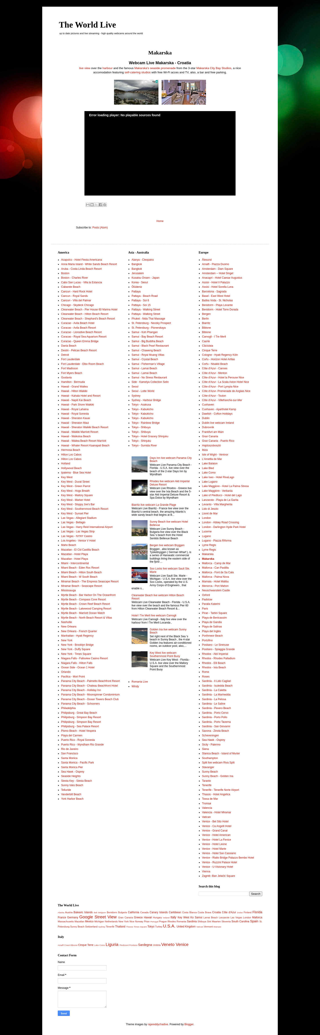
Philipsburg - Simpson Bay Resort (81, 717)
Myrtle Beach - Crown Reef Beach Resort (85, 603)
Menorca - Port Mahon (215, 585)
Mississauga (68, 590)
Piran (147, 921)
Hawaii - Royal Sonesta (75, 413)
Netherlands (111, 921)
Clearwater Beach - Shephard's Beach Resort (88, 318)
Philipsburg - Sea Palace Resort (80, 726)
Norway (139, 921)
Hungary (157, 917)
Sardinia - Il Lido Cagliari (216, 681)
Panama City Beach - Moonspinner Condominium (90, 694)
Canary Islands (159, 912)
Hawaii (148, 917)
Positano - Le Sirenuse (215, 644)
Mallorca (257, 917)
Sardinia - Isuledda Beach (217, 685)
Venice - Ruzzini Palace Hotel (219, 862)
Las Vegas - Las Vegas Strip (78, 531)
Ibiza (205, 450)
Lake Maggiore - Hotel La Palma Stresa (225, 486)
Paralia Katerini (211, 603)
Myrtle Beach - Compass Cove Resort (83, 599)
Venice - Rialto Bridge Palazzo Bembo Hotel (228, 857)
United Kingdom (186, 926)
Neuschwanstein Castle (216, 590)
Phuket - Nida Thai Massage (148, 318)
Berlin (205, 318)
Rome (205, 671)
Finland (247, 912)
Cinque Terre (209, 350)
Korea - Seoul (140, 282)
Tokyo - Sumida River (144, 445)
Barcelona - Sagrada (214, 291)
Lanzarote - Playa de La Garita (220, 500)
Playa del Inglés (211, 631)
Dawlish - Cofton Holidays (217, 413)
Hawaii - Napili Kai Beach (76, 400)
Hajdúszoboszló (211, 445)
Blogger (189, 1024)
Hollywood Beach (71, 468)
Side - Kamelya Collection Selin (150, 382)
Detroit (65, 354)
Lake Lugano (209, 481)
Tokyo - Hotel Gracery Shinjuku (150, 436)
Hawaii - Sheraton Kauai (75, 418)
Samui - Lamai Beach (144, 368)
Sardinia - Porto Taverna (216, 721)
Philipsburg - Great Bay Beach (79, 712)
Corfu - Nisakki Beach (215, 364)
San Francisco (69, 753)
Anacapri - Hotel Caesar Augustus (222, 277)
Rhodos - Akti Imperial (215, 653)
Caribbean (175, 912)
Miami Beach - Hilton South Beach (81, 572)
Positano (133, 945)
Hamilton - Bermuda (73, 382)
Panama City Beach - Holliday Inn (81, 690)
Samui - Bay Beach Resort (147, 336)
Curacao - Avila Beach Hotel (77, 323)
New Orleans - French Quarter (79, 631)
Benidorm (112, 912)
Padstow (207, 599)
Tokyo (151, 926)
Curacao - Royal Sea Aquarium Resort (83, 336)
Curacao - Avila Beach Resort (78, 327)
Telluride (66, 789)
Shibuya (202, 921)
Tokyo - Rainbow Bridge (146, 422)
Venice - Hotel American (216, 835)
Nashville (66, 622)
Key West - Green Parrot (75, 486)
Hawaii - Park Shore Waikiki (77, 404)
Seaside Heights (70, 776)
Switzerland (91, 926)
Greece (138, 917)
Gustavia (66, 377)
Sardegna (145, 945)
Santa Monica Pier (72, 767)
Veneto (168, 944)
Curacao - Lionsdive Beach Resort (81, 332)
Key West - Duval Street (75, 481)
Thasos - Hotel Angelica (216, 794)
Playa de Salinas (212, 626)
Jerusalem (138, 273)
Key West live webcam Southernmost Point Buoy (165, 654)
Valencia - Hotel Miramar (216, 812)
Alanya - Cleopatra (143, 259)
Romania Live (140, 681)
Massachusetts (66, 921)
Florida (257, 912)
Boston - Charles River (74, 277)
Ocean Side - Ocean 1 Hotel (77, 667)
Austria (69, 912)
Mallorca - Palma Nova (215, 576)
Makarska (208, 554)
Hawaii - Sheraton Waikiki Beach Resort (84, 427)
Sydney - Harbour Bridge (146, 400)
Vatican (206, 817)
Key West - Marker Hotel (75, 500)
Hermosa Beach (70, 450)
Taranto (206, 780)
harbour (107, 68)
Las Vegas (236, 917)
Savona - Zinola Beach (215, 730)
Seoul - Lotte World (143, 391)
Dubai (240, 912)
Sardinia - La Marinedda (216, 694)
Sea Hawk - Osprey (72, 771)
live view (84, 68)
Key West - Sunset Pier (75, 513)
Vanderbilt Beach (71, 794)
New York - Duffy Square (75, 649)
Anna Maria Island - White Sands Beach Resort (89, 264)
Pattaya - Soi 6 (140, 300)
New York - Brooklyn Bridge (77, 644)
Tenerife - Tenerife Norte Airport (220, 789)
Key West (66, 477)
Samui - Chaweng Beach (146, 350)
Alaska (61, 912)
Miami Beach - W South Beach (79, 576)
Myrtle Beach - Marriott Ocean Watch (83, 613)
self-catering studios (138, 72)
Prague (163, 921)
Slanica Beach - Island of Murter (221, 753)
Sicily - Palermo (211, 744)
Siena (205, 749)
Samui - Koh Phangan (145, 332)
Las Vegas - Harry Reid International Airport (86, 527)
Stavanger (208, 767)
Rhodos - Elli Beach (213, 663)
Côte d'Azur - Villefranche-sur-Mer (222, 400)
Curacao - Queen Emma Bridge (79, 341)
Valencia (207, 807)
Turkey (158, 926)
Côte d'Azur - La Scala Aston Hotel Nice (225, 382)
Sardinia (192, 921)
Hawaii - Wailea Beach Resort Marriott (83, 440)
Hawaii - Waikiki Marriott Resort (79, 432)
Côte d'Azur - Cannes (214, 368)
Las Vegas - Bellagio (73, 522)
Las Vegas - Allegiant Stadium (78, 517)
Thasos (129, 926)
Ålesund (207, 259)
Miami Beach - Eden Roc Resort (80, 567)
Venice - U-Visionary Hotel (217, 866)
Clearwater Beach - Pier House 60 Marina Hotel (89, 309)
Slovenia (226, 921)
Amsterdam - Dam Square (217, 268)
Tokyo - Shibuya (141, 427)
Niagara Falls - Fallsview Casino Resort (84, 658)
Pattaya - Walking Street (146, 309)
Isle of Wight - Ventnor (215, 454)
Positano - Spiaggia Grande (218, 649)
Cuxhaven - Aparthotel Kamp (219, 409)
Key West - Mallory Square (77, 495)
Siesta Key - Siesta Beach (76, 780)
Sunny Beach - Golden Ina (217, 776)
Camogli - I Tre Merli (214, 336)
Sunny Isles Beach (72, 785)
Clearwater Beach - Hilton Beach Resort (84, 314)
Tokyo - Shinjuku (141, 440)
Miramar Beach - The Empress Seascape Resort (90, 581)
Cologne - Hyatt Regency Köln (220, 354)
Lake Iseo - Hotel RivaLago (218, 477)
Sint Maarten (214, 921)
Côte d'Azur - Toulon (214, 395)
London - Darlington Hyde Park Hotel (224, 527)
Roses (206, 676)
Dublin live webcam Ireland (218, 422)
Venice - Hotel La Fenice (216, 839)
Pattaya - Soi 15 (141, 305)
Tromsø (206, 803)
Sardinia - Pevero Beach (216, 708)
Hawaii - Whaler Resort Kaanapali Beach (85, 445)
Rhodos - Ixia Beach (214, 667)
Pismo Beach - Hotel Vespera (78, 730)
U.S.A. (169, 926)
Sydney (136, 395)
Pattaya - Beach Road (145, 296)
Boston (65, 273)
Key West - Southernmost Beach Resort (84, 508)
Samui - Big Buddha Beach (148, 341)
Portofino (207, 640)
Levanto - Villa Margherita (217, 504)
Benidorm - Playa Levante (217, 305)
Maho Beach (68, 545)
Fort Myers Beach (71, 373)
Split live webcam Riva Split (218, 762)
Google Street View (98, 917)
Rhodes (172, 921)
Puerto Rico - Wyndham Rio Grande (82, 744)
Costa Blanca (189, 912)
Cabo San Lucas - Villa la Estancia (81, 282)
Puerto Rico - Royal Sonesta (78, 739)
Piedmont (124, 945)
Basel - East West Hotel (216, 296)
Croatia (216, 912)
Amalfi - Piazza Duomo (215, 264)
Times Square (140, 926)
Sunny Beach (210, 771)
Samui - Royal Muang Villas (148, 354)
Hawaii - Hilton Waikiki (74, 391)
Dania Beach (68, 345)
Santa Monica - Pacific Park (77, 762)
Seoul (135, 386)
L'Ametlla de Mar (212, 459)
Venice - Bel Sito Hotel (215, 821)
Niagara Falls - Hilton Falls (76, 663)
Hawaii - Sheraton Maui (75, 422)
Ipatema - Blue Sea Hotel (76, 472)
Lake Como (209, 472)
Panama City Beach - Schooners (80, 703)
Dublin (206, 418)
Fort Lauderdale (70, 359)
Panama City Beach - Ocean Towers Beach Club (90, 699)
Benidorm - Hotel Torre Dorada (220, 309)
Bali (95, 912)
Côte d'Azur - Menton (214, 373)
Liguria (112, 944)
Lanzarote (224, 917)
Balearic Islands (83, 912)
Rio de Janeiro (69, 749)
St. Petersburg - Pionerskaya (149, 327)
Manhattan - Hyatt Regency (77, 635)
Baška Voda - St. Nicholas (217, 300)
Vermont (208, 926)
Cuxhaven (208, 404)
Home (160, 221)
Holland (65, 463)
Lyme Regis (209, 545)
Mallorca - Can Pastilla (215, 567)
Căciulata (207, 345)
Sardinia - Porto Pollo (214, 717)
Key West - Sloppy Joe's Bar (78, 504)
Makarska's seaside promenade (155, 68)
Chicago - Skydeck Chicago (77, 305)
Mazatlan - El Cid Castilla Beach (80, 549)
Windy (135, 686)
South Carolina (240, 921)
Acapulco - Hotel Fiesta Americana (81, 259)
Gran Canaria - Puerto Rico (218, 440)
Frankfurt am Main (213, 432)
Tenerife (207, 785)
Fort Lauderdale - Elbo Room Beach (82, 364)
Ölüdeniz (137, 286)
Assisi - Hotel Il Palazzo (216, 282)
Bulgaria (122, 912)
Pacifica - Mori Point (73, 676)
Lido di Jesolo (210, 508)
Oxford (206, 595)
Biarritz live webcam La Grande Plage (154, 504)
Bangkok (137, 264)
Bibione (206, 327)
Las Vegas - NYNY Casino (76, 536)
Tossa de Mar (210, 798)
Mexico (89, 921)
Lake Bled (208, 468)
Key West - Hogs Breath (75, 490)
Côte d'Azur (229, 912)
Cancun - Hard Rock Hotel (76, 291)
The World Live (87, 24)
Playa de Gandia (212, 622)
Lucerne (207, 531)
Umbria (157, 945)
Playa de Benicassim (214, 617)
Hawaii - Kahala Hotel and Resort (80, 395)
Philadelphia (68, 708)
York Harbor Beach (72, 798)
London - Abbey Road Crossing (220, 522)
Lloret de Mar (210, 513)
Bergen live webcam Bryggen (167, 545)
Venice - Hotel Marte (214, 848)
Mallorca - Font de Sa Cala (218, 572)
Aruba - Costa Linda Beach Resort (81, 268)
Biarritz (206, 323)
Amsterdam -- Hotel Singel (217, 273)
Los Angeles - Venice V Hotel (78, 540)
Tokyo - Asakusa (141, 404)
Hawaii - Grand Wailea (74, 386)
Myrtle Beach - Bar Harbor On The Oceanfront (88, 595)
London (206, 517)
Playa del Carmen (71, 735)
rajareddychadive (158, 1024)
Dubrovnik (208, 427)
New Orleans (68, 626)
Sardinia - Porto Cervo (215, 712)
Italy (173, 917)
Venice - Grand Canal (215, 830)
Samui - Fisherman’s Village (148, 364)
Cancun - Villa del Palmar (76, 300)
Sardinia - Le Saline (213, 703)
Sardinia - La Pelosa (214, 699)
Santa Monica (69, 758)
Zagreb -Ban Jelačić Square (218, 875)
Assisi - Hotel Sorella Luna (217, 286)
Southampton (210, 758)
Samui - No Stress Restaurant (149, 377)
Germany (72, 917)
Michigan (99, 921)
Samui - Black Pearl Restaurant (150, 345)
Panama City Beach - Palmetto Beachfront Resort (90, 681)
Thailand (120, 926)
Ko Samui (196, 917)
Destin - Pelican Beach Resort (79, 350)
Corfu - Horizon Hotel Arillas (218, 359)
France (62, 917)
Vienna (206, 871)
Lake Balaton (210, 463)
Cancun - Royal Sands (74, 296)
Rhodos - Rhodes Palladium (218, 658)
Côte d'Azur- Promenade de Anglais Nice (226, 391)
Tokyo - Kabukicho (142, 409)
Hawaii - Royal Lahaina (74, 409)
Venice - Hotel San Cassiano (219, 853)
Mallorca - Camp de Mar (216, 563)
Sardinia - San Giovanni (216, 726)
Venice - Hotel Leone (214, 844)
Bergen (206, 314)
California (133, 912)
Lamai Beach (210, 917)
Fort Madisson (69, 368)
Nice (132, 921)
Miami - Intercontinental (75, 563)
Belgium (102, 912)
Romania (181, 921)
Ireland (166, 917)
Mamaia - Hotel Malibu (215, 581)
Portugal (154, 921)
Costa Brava (204, 912)
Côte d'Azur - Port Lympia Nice (220, 386)
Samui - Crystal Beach (145, 359)
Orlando (66, 671)
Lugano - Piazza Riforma (216, 540)
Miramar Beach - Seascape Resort (81, 585)
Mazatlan (79, 921)
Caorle (206, 341)
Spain (254, 921)
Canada (144, 912)
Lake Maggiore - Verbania (217, 490)
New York (66, 640)
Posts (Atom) (100, 227)
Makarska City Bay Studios (214, 68)
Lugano (206, 536)
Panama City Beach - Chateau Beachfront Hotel (89, 685)
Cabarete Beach (70, 286)
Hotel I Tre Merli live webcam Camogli (154, 615)
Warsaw (217, 926)
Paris (205, 608)
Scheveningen (210, 735)
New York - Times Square (76, 653)
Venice (182, 944)
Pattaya (136, 291)
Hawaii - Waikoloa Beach (76, 436)
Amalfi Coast (64, 945)
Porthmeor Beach (212, 635)
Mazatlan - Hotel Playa (74, 554)
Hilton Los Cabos (71, 454)
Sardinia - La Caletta (214, 690)
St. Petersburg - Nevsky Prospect (151, 323)
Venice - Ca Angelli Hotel (216, 826)
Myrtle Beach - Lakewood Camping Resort (86, 608)
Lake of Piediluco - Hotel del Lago (222, 495)
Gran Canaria (210, 436)
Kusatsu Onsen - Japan (145, 277)
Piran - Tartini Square (214, 613)
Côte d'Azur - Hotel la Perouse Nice (223, 377)
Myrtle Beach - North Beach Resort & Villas (86, 617)
